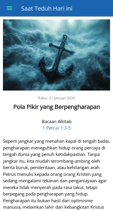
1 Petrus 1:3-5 (56, 128)
